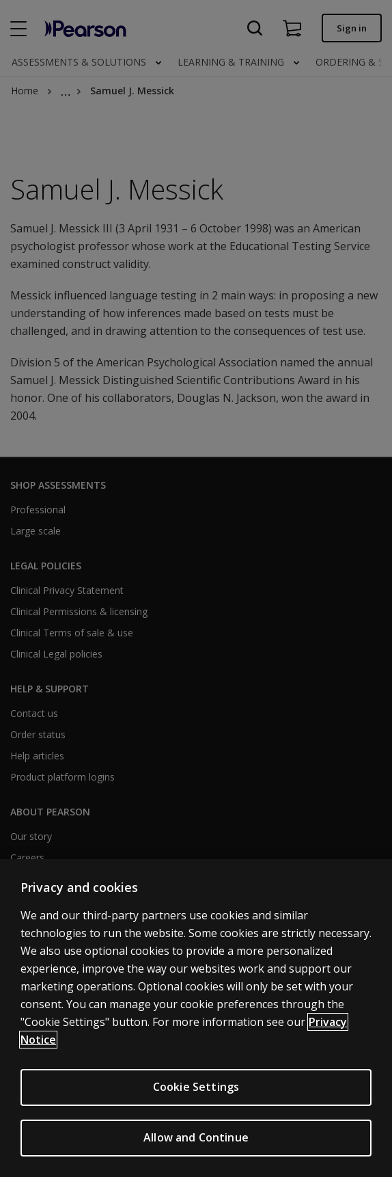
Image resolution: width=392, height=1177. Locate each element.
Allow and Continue (196, 1137)
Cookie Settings (196, 1086)
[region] (196, 1018)
